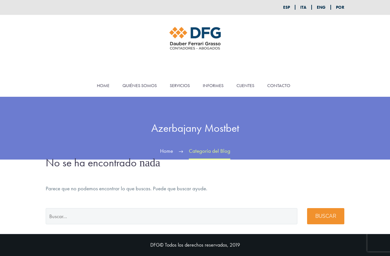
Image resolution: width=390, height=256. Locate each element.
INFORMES (213, 85)
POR (340, 7)
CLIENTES (245, 85)
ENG (321, 7)
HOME (103, 85)
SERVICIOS (180, 85)
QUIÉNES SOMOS (139, 85)
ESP (286, 7)
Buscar (325, 216)
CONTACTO (278, 85)
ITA (303, 7)
